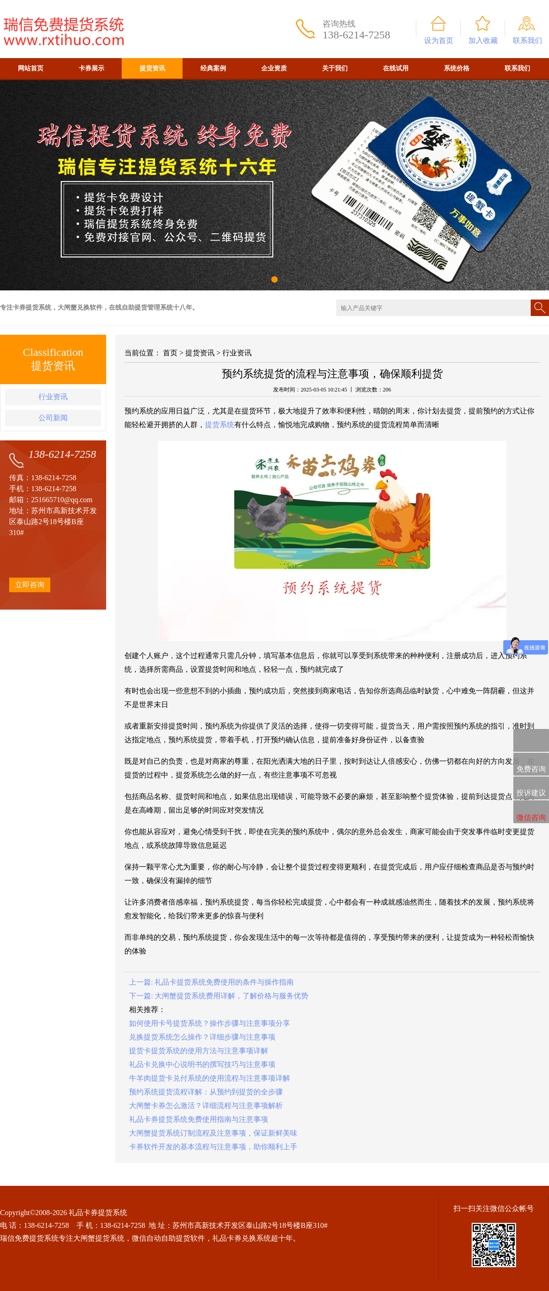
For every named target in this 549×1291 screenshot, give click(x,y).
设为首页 (438, 40)
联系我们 (527, 40)
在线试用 (396, 68)
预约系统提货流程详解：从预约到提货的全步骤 (206, 1092)
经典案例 (213, 68)
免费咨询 (531, 765)
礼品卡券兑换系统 (241, 1238)
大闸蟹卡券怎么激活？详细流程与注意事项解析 (206, 1105)
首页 (170, 353)
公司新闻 (53, 418)
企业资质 (274, 68)
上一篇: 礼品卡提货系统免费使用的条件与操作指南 (211, 982)
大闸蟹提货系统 (98, 1238)
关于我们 (335, 68)
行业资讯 (53, 397)
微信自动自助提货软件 (168, 1238)
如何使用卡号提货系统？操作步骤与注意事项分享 (209, 1023)
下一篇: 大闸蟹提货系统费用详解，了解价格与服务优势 (218, 996)
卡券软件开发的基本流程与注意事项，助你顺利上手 (213, 1147)
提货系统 (219, 425)
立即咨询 (29, 585)
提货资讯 (152, 68)
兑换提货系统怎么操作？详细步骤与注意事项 (202, 1037)
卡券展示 (91, 68)
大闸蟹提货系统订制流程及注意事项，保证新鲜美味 (213, 1133)
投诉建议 (531, 788)
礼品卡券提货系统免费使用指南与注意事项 (198, 1119)
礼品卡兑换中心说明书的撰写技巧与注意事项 (202, 1064)
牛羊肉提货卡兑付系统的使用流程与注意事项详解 (209, 1078)
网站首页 (30, 68)
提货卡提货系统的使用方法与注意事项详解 (198, 1051)
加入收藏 (483, 40)
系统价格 (456, 68)
